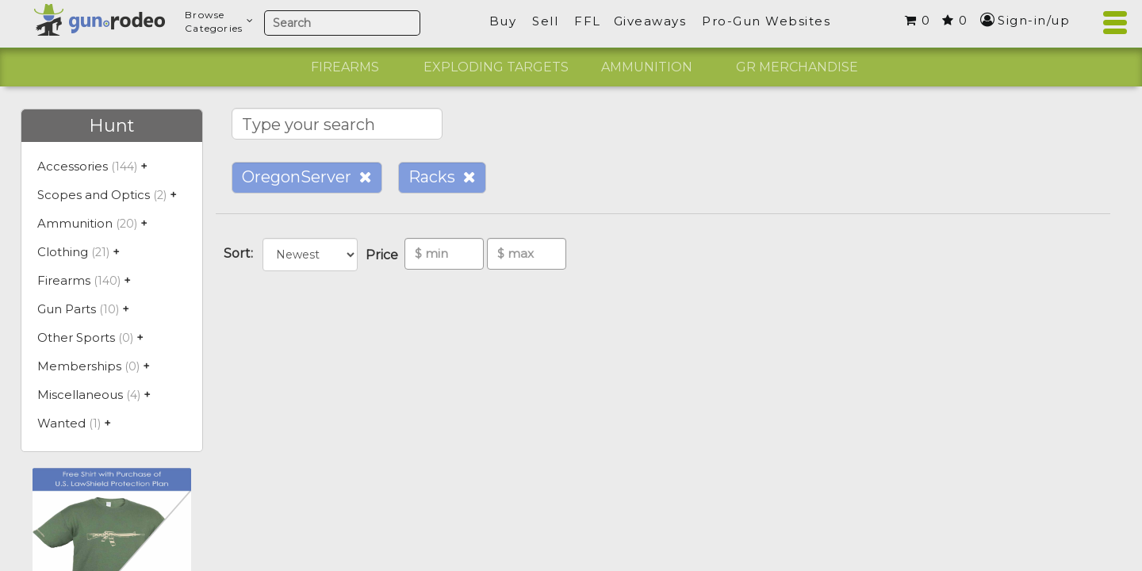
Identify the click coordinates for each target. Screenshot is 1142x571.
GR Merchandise (797, 67)
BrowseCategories (219, 21)
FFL (587, 21)
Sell (545, 21)
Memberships (79, 366)
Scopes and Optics (93, 194)
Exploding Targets (496, 67)
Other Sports (76, 337)
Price (385, 255)
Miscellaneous (80, 394)
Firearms (345, 67)
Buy (503, 21)
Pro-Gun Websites (766, 21)
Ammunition (646, 67)
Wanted (61, 423)
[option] (345, 67)
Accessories (72, 166)
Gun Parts (66, 308)
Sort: (241, 253)
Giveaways (650, 21)
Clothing (62, 251)
